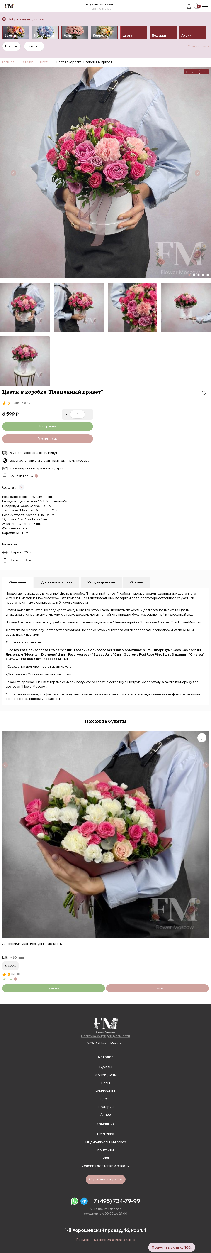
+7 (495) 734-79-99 (99, 4)
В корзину (47, 426)
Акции (105, 1114)
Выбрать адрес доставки (27, 19)
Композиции (105, 1090)
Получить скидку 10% (172, 1247)
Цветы (105, 1098)
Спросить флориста (105, 1179)
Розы (105, 1083)
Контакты (105, 1149)
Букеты (105, 1067)
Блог (105, 1157)
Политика (105, 1134)
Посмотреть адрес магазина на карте (105, 1240)
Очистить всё (198, 46)
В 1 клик (157, 988)
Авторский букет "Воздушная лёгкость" (32, 944)
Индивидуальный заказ (105, 1142)
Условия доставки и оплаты (105, 1165)
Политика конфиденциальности (105, 1036)
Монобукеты (105, 1075)
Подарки (106, 1106)
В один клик (48, 439)
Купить (54, 988)
